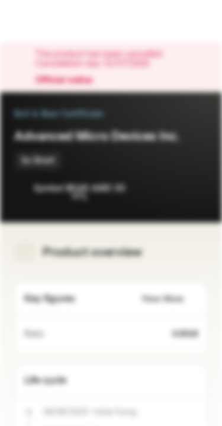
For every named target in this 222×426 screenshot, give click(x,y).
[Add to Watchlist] (172, 189)
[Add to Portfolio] (196, 189)
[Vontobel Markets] (46, 21)
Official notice (70, 80)
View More (169, 299)
